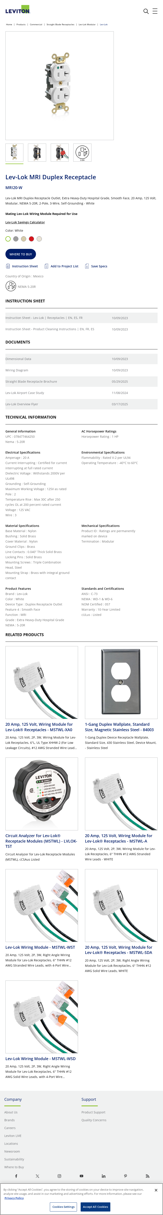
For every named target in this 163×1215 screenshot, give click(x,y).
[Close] (156, 1190)
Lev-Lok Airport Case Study (24, 393)
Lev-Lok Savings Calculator (25, 222)
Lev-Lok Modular (87, 24)
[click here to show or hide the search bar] (146, 11)
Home (9, 24)
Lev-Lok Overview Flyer (21, 404)
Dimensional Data (18, 359)
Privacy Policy (14, 1198)
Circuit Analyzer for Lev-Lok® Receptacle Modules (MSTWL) (41, 841)
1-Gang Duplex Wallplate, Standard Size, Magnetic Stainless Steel (119, 727)
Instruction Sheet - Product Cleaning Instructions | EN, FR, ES (49, 329)
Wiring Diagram (16, 370)
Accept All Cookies (95, 1207)
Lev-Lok (104, 24)
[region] (81, 1199)
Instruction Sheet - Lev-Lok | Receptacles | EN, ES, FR (44, 318)
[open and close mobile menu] (155, 11)
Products (21, 24)
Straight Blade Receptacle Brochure (31, 381)
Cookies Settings (63, 1207)
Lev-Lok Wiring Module (40, 947)
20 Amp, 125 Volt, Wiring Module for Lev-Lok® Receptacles (39, 727)
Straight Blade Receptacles (60, 24)
